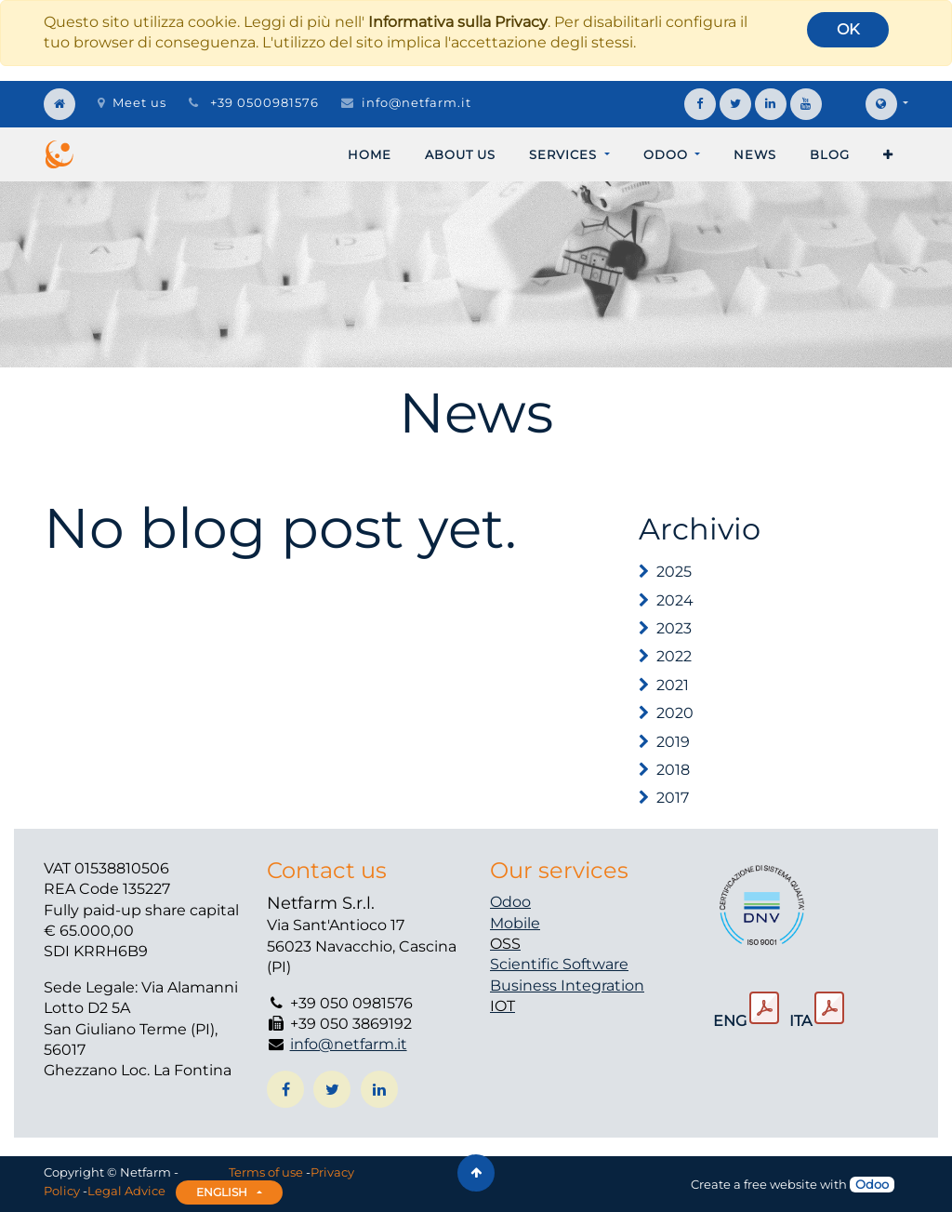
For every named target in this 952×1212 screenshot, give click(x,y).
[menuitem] (369, 154)
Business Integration (567, 985)
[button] (888, 154)
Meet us (132, 102)
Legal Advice (126, 1190)
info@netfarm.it (416, 102)
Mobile (515, 923)
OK (848, 29)
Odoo (510, 902)
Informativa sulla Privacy (458, 22)
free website (780, 1184)
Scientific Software (559, 964)
